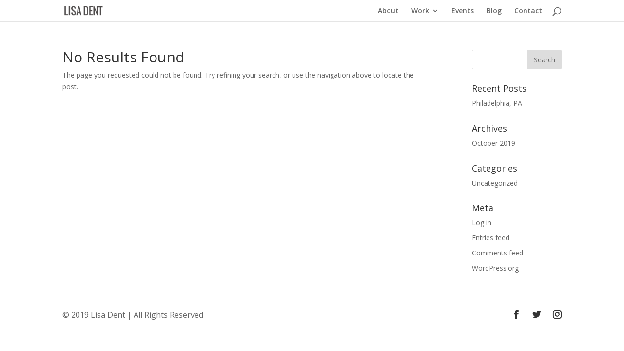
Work (420, 11)
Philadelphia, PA (497, 103)
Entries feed (490, 237)
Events (462, 11)
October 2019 (493, 143)
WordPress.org (495, 268)
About (388, 11)
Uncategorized (495, 183)
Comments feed (497, 252)
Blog (494, 11)
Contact (528, 11)
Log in (481, 222)
